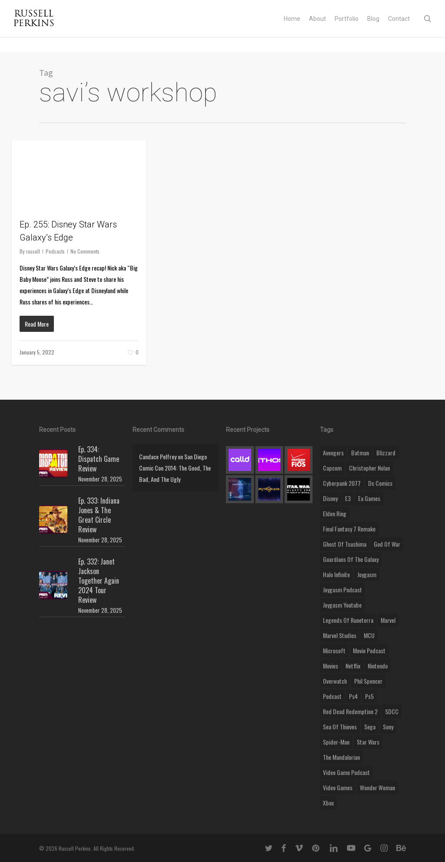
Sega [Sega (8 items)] (369, 726)
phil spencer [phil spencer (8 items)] (368, 680)
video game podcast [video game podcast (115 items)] (346, 772)
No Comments (85, 251)
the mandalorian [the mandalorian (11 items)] (341, 757)
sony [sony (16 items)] (388, 726)
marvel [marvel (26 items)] (388, 620)
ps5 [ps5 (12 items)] (369, 696)
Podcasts (55, 251)
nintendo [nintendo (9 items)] (378, 665)
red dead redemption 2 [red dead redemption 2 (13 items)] (350, 711)
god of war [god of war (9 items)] (387, 543)
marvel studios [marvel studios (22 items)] (339, 635)
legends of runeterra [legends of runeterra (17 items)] (348, 620)
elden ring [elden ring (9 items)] (334, 513)
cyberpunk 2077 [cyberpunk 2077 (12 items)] (342, 483)
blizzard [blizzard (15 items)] (385, 452)
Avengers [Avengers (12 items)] (333, 452)
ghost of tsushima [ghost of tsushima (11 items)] (344, 543)
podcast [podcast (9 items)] (332, 696)
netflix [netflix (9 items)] (352, 665)
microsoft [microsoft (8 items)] (334, 650)
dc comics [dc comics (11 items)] (380, 483)
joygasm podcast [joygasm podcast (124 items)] (342, 589)
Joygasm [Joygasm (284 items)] (366, 574)
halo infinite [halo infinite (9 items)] (336, 574)
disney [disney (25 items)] (330, 498)
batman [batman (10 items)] (360, 452)
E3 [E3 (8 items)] (348, 498)
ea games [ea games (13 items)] (369, 498)
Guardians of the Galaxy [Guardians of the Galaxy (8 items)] (351, 559)
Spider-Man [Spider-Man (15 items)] (336, 741)
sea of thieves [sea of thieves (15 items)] (340, 726)
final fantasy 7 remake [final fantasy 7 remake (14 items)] (349, 528)
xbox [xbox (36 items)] (328, 802)
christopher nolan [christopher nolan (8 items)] (369, 467)
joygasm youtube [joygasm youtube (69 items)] (342, 604)
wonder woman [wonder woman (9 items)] (377, 787)
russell (33, 251)
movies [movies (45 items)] (330, 665)
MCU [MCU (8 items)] (369, 635)
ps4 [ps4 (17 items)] (353, 696)
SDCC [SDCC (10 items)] (392, 711)
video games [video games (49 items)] (337, 787)
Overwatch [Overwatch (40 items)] (335, 680)
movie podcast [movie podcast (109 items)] (369, 650)
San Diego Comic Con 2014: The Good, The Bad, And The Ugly (175, 468)
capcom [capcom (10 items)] (332, 467)
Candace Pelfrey (157, 456)
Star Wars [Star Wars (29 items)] (368, 741)
